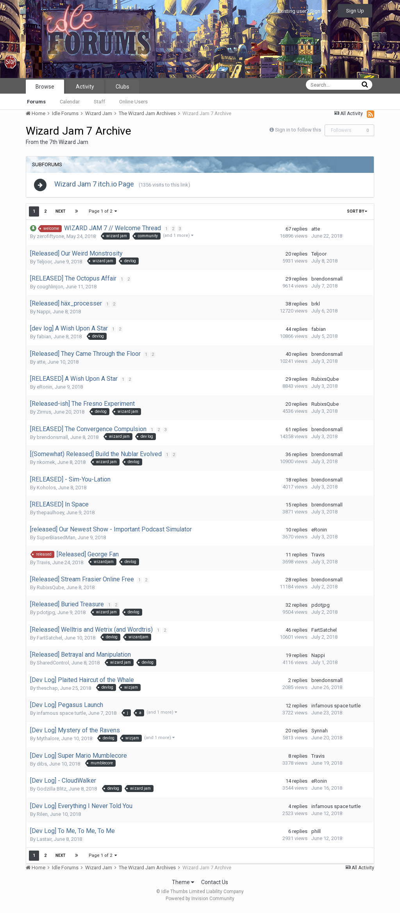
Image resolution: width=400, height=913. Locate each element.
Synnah (319, 734)
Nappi (43, 315)
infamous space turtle (61, 716)
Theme (183, 885)
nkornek (46, 465)
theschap (47, 691)
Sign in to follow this (298, 130)
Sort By (357, 214)
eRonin (44, 390)
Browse (45, 86)
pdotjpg (46, 615)
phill (316, 834)
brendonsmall (327, 282)
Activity (85, 86)
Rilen (42, 817)
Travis (43, 565)
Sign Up (355, 11)
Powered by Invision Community (200, 901)
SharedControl (53, 666)
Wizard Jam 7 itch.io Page (98, 185)
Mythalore (48, 741)
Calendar (70, 102)
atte (315, 231)
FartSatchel (49, 641)
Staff (99, 102)
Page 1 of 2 (103, 214)
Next (60, 214)
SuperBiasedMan (56, 540)
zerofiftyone (50, 239)
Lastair (44, 842)
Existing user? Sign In (304, 11)
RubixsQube (325, 382)
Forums (36, 102)
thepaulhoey (50, 515)
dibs (42, 766)
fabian (44, 340)
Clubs (122, 86)
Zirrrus (44, 415)
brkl (315, 307)
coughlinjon (50, 290)
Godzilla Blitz (51, 792)
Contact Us (214, 885)
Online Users (133, 102)
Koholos (46, 490)
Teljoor (44, 265)
